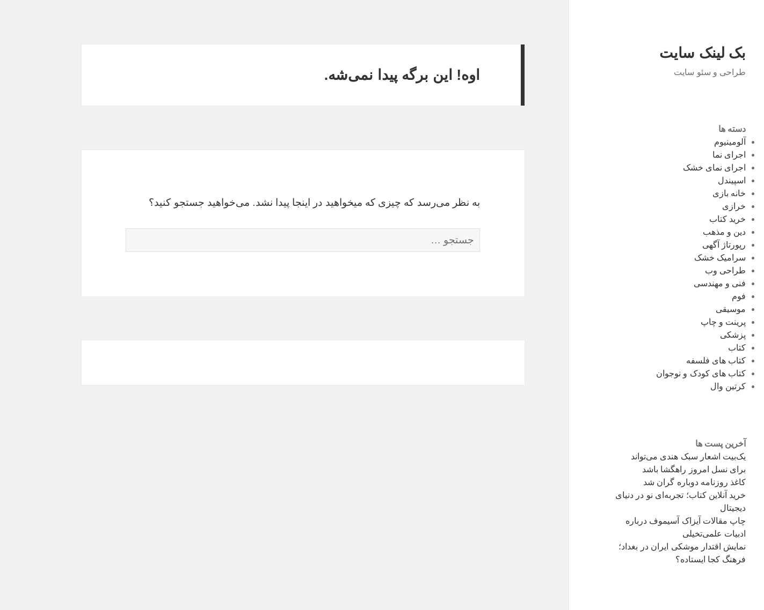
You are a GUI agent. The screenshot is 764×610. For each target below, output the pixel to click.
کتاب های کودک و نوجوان (669, 373)
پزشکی (701, 334)
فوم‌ (707, 296)
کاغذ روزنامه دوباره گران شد (663, 482)
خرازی (702, 206)
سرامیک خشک (688, 257)
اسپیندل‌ (700, 180)
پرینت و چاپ (692, 321)
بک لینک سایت (671, 53)
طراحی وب (693, 270)
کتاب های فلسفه (684, 360)
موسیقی (699, 309)
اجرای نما (697, 154)
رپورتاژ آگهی (692, 244)
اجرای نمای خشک (683, 167)
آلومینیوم (698, 141)
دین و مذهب (693, 231)
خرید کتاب (696, 219)
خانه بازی (697, 193)
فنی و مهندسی (688, 283)
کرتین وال (696, 386)
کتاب (705, 347)
